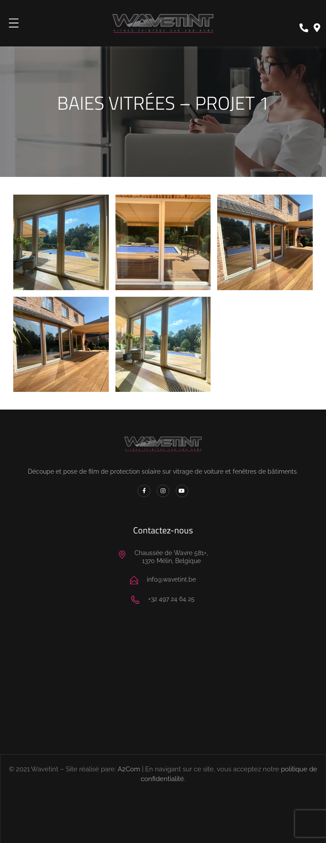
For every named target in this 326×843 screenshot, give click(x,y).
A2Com (129, 769)
